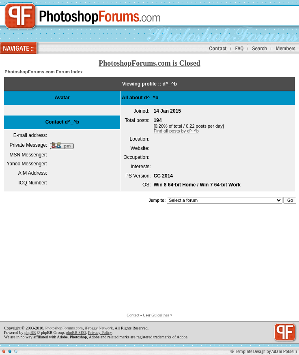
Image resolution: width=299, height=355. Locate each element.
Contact (133, 315)
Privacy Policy (100, 332)
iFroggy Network (99, 328)
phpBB (30, 332)
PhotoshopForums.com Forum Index (43, 71)
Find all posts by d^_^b (176, 130)
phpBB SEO (76, 332)
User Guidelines (156, 315)
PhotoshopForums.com (64, 328)
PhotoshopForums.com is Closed (149, 63)
